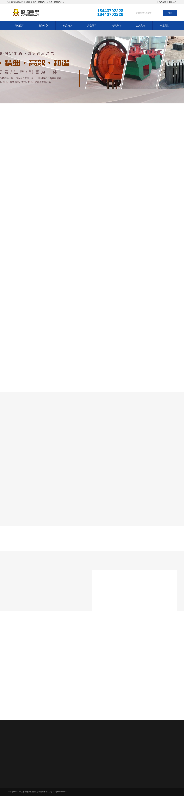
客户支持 (140, 25)
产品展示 (91, 25)
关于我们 (116, 25)
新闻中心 (43, 25)
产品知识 (67, 25)
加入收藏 (162, 2)
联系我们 (172, 2)
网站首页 (19, 25)
